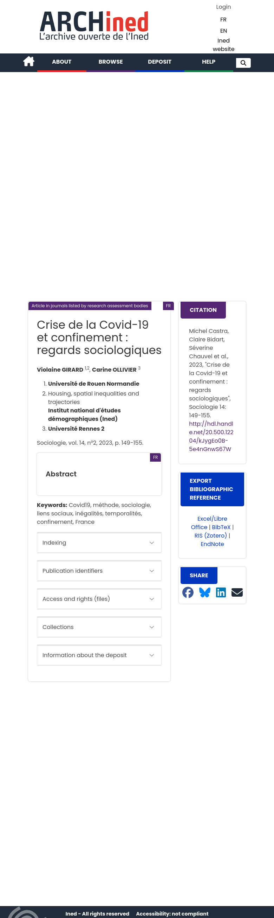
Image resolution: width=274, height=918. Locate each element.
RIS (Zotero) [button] (211, 536)
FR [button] (223, 19)
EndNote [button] (212, 544)
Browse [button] (111, 62)
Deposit (159, 62)
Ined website (224, 45)
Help (208, 62)
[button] (243, 63)
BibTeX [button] (221, 527)
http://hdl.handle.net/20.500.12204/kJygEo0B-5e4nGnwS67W (211, 436)
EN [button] (223, 31)
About (62, 62)
